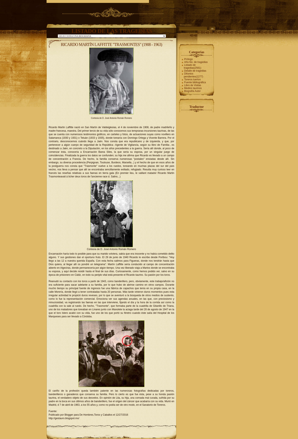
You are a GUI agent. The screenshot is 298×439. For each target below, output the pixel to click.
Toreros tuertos (192, 79)
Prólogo (188, 59)
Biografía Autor (192, 91)
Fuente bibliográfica (195, 82)
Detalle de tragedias (195, 70)
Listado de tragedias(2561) (192, 66)
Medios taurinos (193, 88)
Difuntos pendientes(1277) (193, 75)
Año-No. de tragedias (196, 62)
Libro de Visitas (192, 85)
